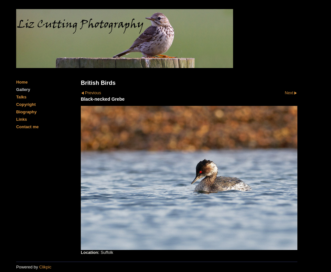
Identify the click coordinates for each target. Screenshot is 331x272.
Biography (26, 111)
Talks (21, 97)
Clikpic (45, 267)
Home (22, 82)
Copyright (26, 104)
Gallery (23, 89)
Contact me (27, 126)
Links (21, 119)
